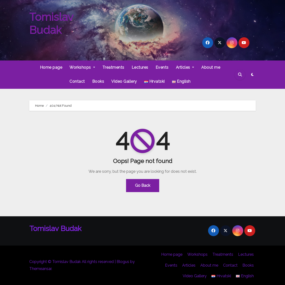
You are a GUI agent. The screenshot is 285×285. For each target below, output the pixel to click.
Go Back (142, 185)
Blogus (123, 261)
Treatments (113, 67)
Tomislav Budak (51, 24)
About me (210, 67)
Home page (51, 67)
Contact (77, 81)
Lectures (140, 67)
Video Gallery (124, 81)
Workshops (82, 67)
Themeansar (40, 268)
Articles (185, 67)
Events (162, 67)
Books (98, 81)
